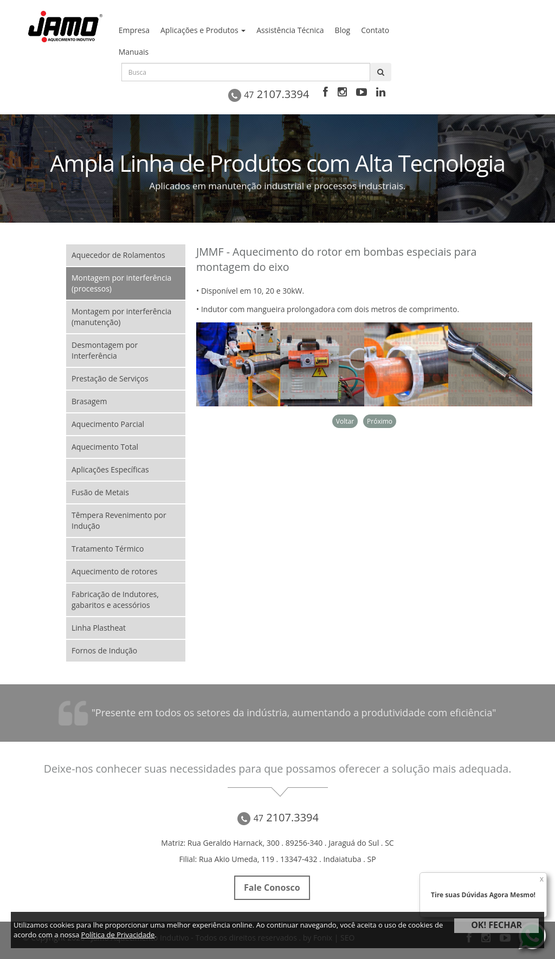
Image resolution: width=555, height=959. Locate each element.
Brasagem (89, 401)
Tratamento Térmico (108, 548)
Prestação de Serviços (110, 378)
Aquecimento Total (105, 447)
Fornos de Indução (104, 650)
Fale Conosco (271, 887)
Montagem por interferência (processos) (121, 283)
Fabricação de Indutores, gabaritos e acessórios (115, 599)
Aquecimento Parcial (108, 424)
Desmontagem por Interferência (105, 350)
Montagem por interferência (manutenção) (121, 316)
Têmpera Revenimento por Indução (119, 520)
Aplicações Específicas (110, 469)
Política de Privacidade (118, 934)
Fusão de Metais (100, 492)
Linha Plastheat (99, 628)
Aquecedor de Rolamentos (118, 255)
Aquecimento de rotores (114, 571)
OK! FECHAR (496, 925)
